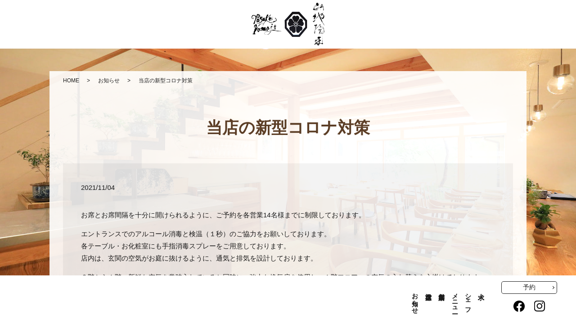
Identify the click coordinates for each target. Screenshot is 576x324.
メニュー (454, 299)
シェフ (467, 299)
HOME (71, 80)
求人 (481, 289)
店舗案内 (441, 289)
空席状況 (428, 289)
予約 (529, 287)
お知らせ (109, 80)
